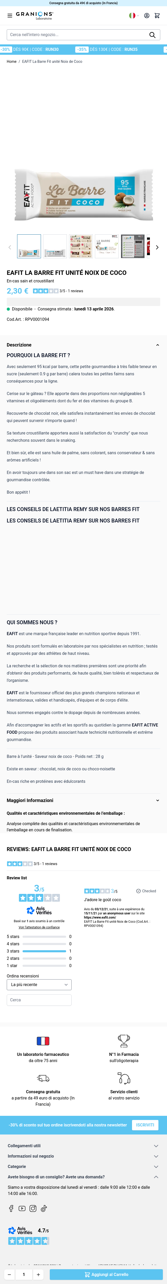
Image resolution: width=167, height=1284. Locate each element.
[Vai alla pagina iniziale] (70, 15)
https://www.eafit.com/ (100, 917)
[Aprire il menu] (10, 15)
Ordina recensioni (23, 976)
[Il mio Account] (147, 15)
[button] (58, 291)
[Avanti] (157, 247)
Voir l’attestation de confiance (39, 927)
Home (12, 61)
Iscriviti (145, 1125)
